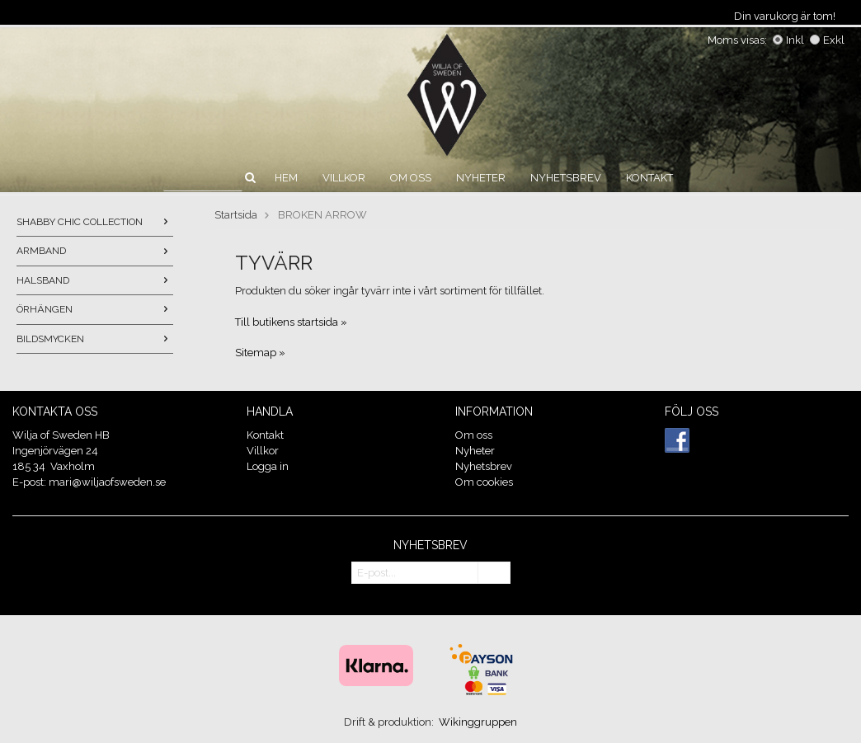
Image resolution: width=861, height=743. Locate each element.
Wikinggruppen (478, 722)
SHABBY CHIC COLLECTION (94, 222)
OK (494, 573)
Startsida (235, 215)
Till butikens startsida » (291, 322)
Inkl (788, 40)
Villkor (343, 178)
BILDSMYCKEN (94, 339)
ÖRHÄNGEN (94, 309)
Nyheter (481, 178)
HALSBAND (94, 280)
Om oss (410, 178)
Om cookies (484, 482)
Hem (286, 178)
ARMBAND (94, 250)
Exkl (827, 40)
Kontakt (649, 178)
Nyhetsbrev (565, 178)
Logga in (268, 466)
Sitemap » (260, 352)
